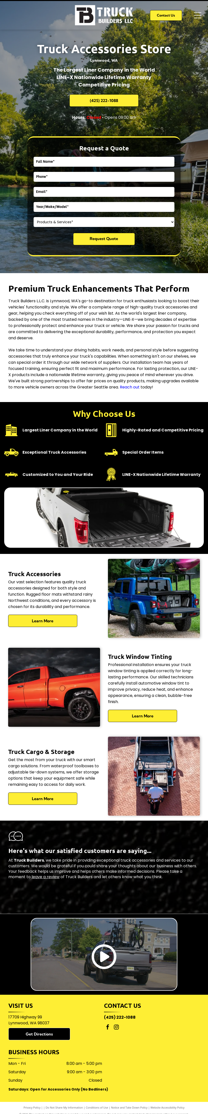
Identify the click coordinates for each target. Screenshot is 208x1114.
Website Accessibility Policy (167, 1107)
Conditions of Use (97, 1107)
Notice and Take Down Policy (129, 1107)
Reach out (130, 387)
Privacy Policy (32, 1107)
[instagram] (116, 1027)
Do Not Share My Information (64, 1107)
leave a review (46, 877)
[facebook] (107, 1027)
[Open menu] (197, 15)
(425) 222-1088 (120, 1017)
